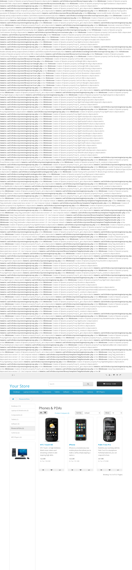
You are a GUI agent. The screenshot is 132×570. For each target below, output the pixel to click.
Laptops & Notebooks (31, 392)
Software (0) (15, 424)
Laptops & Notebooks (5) (19, 411)
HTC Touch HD (46, 444)
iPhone (72, 444)
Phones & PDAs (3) (17, 428)
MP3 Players (101, 392)
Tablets (57, 392)
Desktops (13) (16, 406)
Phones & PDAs (78, 392)
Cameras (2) (15, 433)
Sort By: (79, 413)
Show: (107, 413)
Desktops (16, 392)
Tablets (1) (14, 419)
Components (46, 392)
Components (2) (16, 415)
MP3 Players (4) (16, 437)
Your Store (20, 386)
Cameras (90, 392)
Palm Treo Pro (104, 444)
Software (66, 392)
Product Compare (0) (62, 413)
